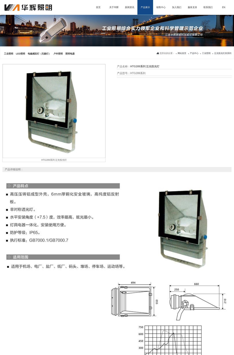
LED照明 (20, 48)
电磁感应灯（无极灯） (39, 48)
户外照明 (58, 48)
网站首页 (182, 53)
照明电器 (70, 48)
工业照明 (9, 48)
